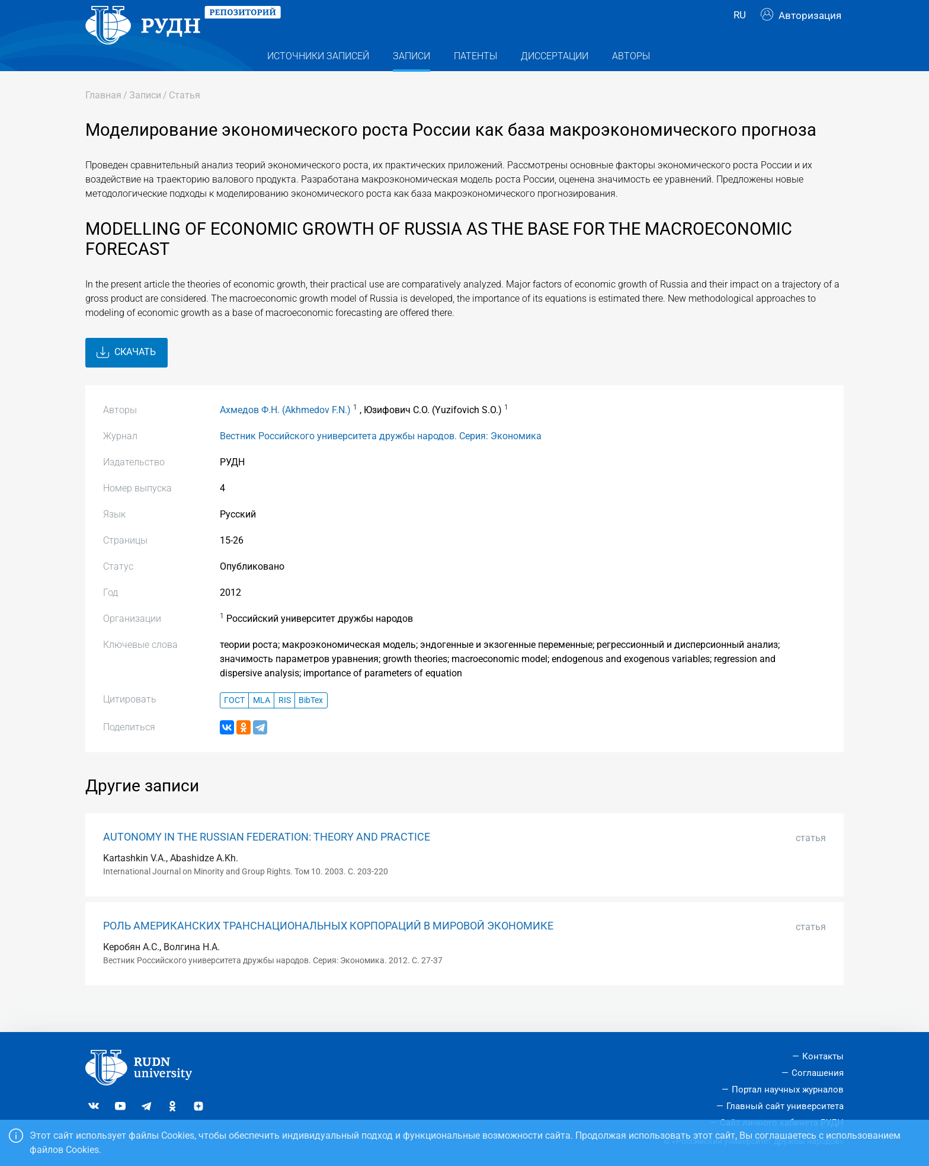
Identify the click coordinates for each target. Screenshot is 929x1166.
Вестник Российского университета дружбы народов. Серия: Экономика (381, 459)
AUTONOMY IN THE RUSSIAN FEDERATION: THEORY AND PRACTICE (266, 861)
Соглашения (818, 1073)
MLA (261, 724)
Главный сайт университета (785, 1106)
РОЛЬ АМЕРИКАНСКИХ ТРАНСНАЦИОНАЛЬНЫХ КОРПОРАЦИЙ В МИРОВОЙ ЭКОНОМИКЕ (328, 950)
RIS (284, 724)
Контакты (823, 1057)
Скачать (126, 376)
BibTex (311, 724)
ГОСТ (234, 724)
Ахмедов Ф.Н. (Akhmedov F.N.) (285, 433)
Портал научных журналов (788, 1089)
